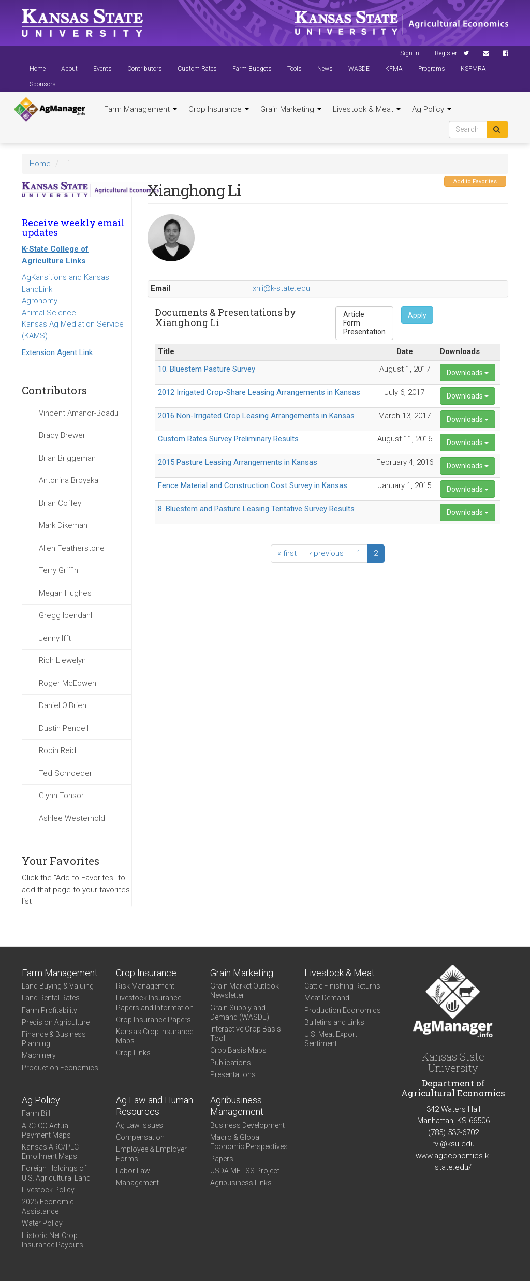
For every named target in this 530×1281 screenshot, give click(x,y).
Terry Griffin (58, 570)
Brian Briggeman (67, 458)
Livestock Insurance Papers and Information (155, 1002)
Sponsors (43, 84)
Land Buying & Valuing (58, 986)
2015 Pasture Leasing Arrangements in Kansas (237, 462)
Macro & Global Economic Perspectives (249, 1142)
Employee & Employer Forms (151, 1153)
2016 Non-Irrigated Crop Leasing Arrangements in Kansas (256, 415)
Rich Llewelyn (62, 660)
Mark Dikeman (63, 525)
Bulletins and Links (334, 1022)
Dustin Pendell (64, 728)
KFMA (394, 68)
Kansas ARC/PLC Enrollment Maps (50, 1151)
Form (364, 323)
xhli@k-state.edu (281, 288)
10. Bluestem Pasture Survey (206, 369)
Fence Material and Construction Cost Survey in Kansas (252, 485)
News (325, 68)
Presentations (233, 1074)
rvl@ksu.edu (453, 1144)
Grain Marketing (290, 109)
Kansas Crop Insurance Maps (154, 1036)
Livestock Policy (48, 1190)
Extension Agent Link (57, 352)
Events (102, 68)
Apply (417, 315)
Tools (294, 68)
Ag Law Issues (139, 1125)
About (69, 68)
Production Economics (60, 1068)
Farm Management (140, 109)
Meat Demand (326, 998)
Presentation (364, 332)
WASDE (359, 68)
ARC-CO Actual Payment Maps (46, 1130)
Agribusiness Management (236, 1106)
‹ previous (327, 553)
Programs (431, 68)
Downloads (468, 373)
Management (137, 1183)
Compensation (140, 1137)
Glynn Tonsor (61, 795)
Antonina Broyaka (68, 480)
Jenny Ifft (55, 638)
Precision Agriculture (56, 1022)
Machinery (39, 1055)
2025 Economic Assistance (48, 1206)
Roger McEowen (67, 683)
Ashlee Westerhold (72, 818)
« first (287, 553)
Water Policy (42, 1223)
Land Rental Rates (51, 998)
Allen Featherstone (72, 548)
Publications (230, 1062)
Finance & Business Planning (54, 1039)
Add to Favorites (475, 181)
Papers (221, 1159)
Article (364, 314)
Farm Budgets (252, 68)
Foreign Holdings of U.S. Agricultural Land (56, 1173)
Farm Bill (36, 1113)
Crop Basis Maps (238, 1050)
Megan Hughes (65, 593)
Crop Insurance (218, 109)
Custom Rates (197, 68)
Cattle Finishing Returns (342, 986)
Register (446, 53)
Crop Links (133, 1053)
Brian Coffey (60, 503)
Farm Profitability (49, 1010)
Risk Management (145, 986)
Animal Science (49, 312)
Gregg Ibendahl (65, 615)
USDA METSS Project (244, 1171)
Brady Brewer (62, 435)
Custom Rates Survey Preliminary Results (228, 439)
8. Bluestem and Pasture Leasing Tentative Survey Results (256, 508)
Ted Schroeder (65, 773)
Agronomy (39, 300)
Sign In (409, 53)
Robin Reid (57, 750)
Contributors (144, 68)
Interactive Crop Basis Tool (245, 1033)
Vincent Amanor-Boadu (79, 413)
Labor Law (133, 1171)
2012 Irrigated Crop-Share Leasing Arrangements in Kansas (259, 392)
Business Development (247, 1125)
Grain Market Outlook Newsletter (244, 990)
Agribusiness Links (241, 1183)
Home (38, 68)
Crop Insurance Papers (153, 1019)
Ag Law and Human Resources (154, 1106)
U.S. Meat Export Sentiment (330, 1039)
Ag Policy (431, 109)
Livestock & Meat (367, 109)
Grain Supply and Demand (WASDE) (239, 1012)
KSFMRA (473, 68)
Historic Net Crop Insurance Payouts (52, 1240)
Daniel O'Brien (62, 705)
